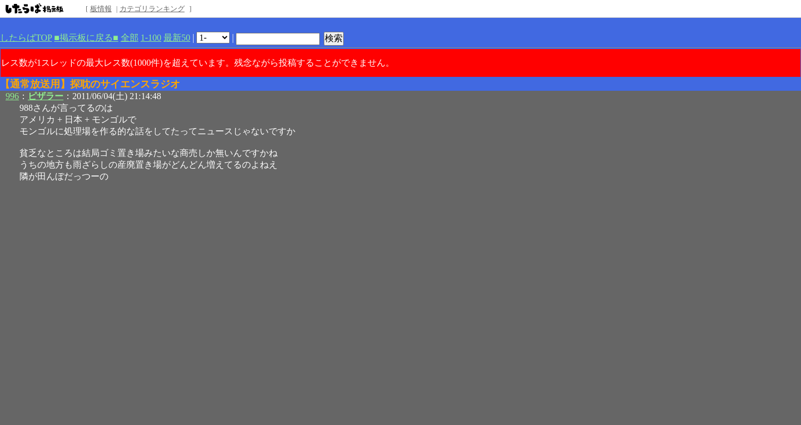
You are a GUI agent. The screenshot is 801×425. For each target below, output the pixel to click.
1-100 (151, 37)
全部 (130, 37)
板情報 (101, 8)
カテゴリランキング (152, 8)
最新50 (177, 37)
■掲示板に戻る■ (86, 37)
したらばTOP (26, 37)
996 (12, 96)
